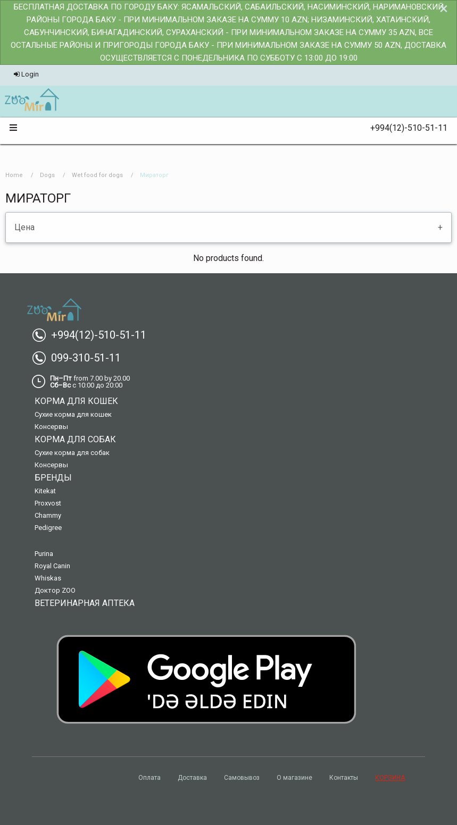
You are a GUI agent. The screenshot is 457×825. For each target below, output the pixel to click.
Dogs (47, 175)
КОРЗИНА (390, 777)
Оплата (149, 777)
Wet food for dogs (97, 175)
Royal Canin (52, 566)
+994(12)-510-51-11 (404, 128)
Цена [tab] (24, 227)
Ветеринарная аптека (85, 603)
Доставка (192, 777)
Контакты (343, 777)
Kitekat (45, 491)
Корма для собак (75, 439)
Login (26, 74)
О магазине (294, 777)
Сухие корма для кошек (73, 414)
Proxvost (48, 503)
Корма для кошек (76, 401)
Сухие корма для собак (72, 453)
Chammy (48, 515)
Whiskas (48, 578)
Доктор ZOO (55, 590)
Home (14, 175)
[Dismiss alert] (443, 8)
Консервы (51, 427)
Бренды (53, 478)
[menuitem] (31, 100)
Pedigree (48, 528)
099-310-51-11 (80, 357)
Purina (44, 554)
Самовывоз (242, 777)
